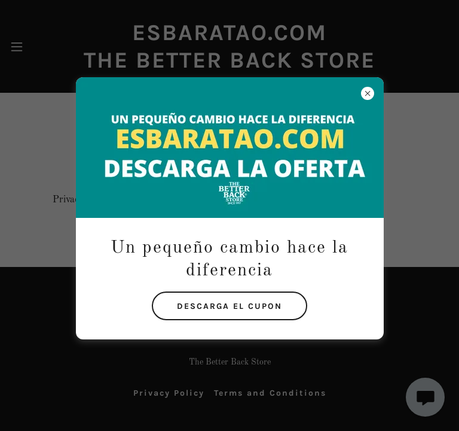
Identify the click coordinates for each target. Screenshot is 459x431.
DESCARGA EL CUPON (229, 306)
